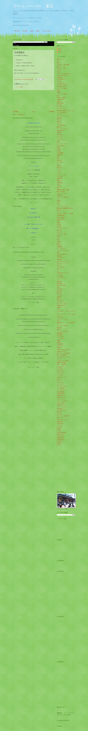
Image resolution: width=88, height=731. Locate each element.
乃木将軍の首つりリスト (62, 86)
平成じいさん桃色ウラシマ (62, 254)
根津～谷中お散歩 (60, 217)
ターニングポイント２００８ (63, 261)
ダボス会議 (59, 414)
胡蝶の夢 (59, 132)
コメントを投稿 (19, 86)
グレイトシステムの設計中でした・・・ (65, 73)
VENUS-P (59, 265)
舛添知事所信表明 (60, 391)
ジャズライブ (60, 425)
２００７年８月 (60, 336)
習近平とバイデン (60, 59)
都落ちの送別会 (60, 103)
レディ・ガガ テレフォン (62, 143)
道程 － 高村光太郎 (61, 364)
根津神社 (59, 222)
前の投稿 (51, 111)
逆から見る (59, 81)
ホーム (33, 111)
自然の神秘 (59, 195)
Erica (58, 163)
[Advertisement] (33, 100)
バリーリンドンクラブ (61, 108)
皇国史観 (59, 165)
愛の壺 (58, 141)
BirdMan (60, 48)
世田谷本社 (59, 245)
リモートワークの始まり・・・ (63, 93)
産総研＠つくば (60, 434)
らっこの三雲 (60, 162)
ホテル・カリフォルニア (62, 128)
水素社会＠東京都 (60, 393)
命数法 (58, 156)
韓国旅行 (59, 92)
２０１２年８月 (60, 382)
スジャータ (59, 309)
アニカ (58, 279)
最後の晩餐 (59, 281)
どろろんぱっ (60, 70)
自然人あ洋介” (60, 283)
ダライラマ (59, 268)
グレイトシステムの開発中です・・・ (65, 415)
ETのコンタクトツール (62, 377)
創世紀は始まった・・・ (62, 408)
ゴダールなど (60, 274)
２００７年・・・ (60, 358)
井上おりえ (59, 119)
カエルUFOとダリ (60, 257)
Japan (31, 31)
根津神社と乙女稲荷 (61, 362)
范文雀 (58, 147)
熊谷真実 (59, 149)
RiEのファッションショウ (62, 263)
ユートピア (59, 445)
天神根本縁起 (60, 77)
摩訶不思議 (59, 117)
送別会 (58, 90)
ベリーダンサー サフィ (62, 228)
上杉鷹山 (59, 101)
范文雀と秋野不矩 (60, 219)
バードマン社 (46, 31)
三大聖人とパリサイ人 (61, 351)
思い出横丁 (59, 226)
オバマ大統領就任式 (61, 125)
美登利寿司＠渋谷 (60, 439)
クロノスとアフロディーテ (62, 401)
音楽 (58, 60)
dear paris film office (61, 369)
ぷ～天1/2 (59, 173)
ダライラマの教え (60, 267)
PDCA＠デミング (60, 371)
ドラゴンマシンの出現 (61, 88)
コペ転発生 (59, 186)
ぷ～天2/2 (59, 169)
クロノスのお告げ (60, 403)
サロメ (58, 198)
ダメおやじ (59, 123)
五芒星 (58, 287)
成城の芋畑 (59, 178)
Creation (58, 380)
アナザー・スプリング (61, 193)
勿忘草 (58, 71)
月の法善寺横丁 (60, 152)
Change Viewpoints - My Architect (63, 349)
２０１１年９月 (60, 390)
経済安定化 (59, 412)
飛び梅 (58, 180)
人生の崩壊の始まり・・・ (62, 79)
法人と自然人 (60, 134)
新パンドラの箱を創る (61, 355)
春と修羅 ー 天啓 (61, 68)
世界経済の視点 (60, 423)
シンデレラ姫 (60, 375)
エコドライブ (60, 136)
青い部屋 (59, 224)
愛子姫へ (59, 298)
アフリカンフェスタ (61, 278)
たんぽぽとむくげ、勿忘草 (62, 360)
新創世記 (59, 443)
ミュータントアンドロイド (62, 206)
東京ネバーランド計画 (61, 303)
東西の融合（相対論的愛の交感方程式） (65, 208)
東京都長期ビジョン (61, 395)
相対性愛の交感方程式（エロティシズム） (66, 110)
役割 (58, 95)
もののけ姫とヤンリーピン (62, 272)
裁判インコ (59, 66)
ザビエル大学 (60, 345)
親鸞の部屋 (59, 292)
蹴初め (58, 243)
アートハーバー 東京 (33, 6)
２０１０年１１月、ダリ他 (62, 250)
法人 (58, 270)
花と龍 (58, 158)
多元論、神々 (60, 160)
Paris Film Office (60, 317)
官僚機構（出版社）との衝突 (63, 189)
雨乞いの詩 (59, 230)
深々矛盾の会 (60, 289)
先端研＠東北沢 (60, 438)
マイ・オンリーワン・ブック (63, 116)
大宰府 (58, 184)
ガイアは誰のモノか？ (61, 410)
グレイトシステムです (61, 406)
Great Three (59, 379)
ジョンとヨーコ (60, 138)
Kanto (37, 31)
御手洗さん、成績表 (61, 97)
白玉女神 (59, 151)
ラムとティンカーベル (61, 140)
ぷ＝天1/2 (59, 171)
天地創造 (59, 241)
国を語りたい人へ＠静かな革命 (63, 353)
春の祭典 (59, 329)
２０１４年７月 (60, 373)
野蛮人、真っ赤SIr (61, 191)
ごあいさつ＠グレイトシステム (63, 356)
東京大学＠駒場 (60, 436)
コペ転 (58, 237)
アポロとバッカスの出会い (62, 197)
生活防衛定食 (60, 246)
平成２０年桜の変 (60, 145)
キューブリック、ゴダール (62, 319)
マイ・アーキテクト (61, 248)
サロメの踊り (60, 426)
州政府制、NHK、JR (61, 404)
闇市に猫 (59, 235)
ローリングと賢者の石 (61, 112)
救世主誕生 (59, 256)
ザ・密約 (59, 430)
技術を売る (59, 296)
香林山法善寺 (60, 154)
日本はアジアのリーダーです (63, 419)
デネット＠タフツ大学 (61, 386)
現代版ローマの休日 (61, 397)
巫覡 (58, 187)
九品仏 (58, 320)
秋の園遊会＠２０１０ (61, 305)
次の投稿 (15, 111)
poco (59, 52)
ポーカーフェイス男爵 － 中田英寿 (65, 213)
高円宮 (58, 239)
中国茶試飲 (59, 259)
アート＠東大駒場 (60, 388)
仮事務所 (59, 340)
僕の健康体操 (60, 333)
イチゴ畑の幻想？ (60, 82)
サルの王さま (60, 294)
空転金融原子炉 (60, 130)
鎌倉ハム (59, 62)
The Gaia (16, 31)
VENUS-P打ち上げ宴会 (61, 84)
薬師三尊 (59, 121)
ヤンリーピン (60, 114)
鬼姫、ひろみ (60, 167)
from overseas (59, 232)
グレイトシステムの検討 (62, 331)
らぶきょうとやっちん (61, 175)
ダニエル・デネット (61, 211)
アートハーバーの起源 (61, 233)
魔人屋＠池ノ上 (60, 441)
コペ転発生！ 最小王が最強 (63, 64)
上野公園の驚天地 (60, 215)
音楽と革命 (59, 291)
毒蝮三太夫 (59, 127)
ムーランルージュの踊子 (62, 325)
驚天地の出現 (60, 421)
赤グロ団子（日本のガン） (62, 75)
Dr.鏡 (58, 202)
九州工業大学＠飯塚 (61, 432)
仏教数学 (59, 307)
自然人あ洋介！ (60, 300)
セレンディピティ (60, 384)
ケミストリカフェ (60, 366)
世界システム (60, 417)
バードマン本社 (60, 338)
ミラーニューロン (60, 399)
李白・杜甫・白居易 (61, 285)
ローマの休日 (60, 106)
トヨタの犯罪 (60, 176)
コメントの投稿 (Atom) (20, 114)
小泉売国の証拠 (60, 99)
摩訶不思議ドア (60, 334)
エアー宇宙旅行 (60, 276)
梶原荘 (58, 221)
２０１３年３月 (60, 302)
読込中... (58, 709)
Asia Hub (24, 31)
